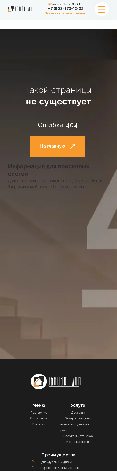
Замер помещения (78, 418)
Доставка (78, 412)
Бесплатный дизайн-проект (74, 427)
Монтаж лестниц (78, 442)
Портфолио (38, 412)
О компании (39, 418)
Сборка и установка (78, 436)
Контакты (39, 424)
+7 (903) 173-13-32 (66, 8)
